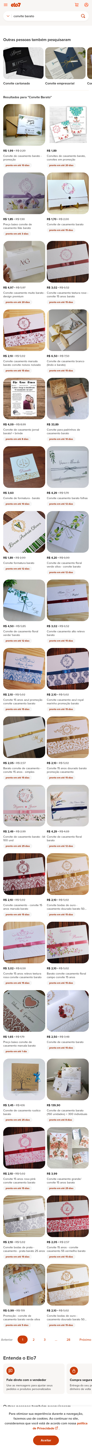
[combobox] (8, 16)
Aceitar (46, 1440)
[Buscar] (47, 16)
